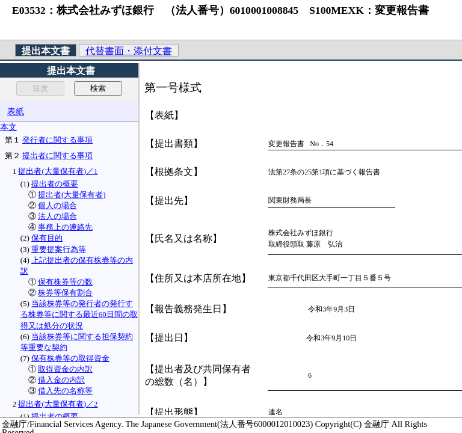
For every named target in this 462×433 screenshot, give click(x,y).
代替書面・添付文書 (128, 51)
